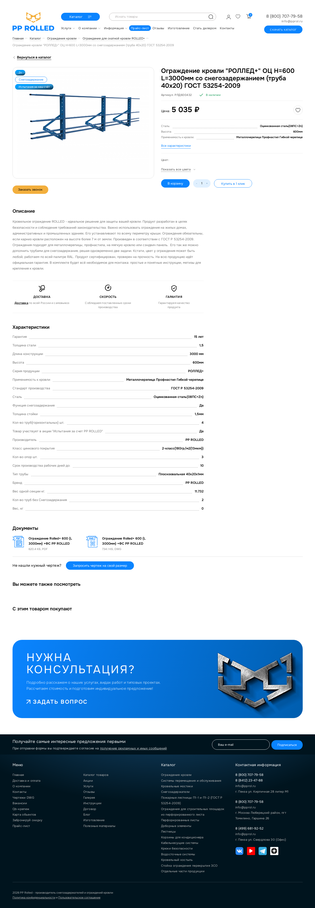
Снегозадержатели (175, 792)
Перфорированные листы (180, 820)
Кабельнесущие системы (179, 843)
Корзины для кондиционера (182, 837)
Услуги (88, 786)
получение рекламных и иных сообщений (133, 748)
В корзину (176, 183)
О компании (22, 786)
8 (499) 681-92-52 (249, 828)
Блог (87, 815)
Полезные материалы (99, 826)
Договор (89, 809)
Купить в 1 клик (234, 184)
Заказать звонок (32, 190)
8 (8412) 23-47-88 (249, 780)
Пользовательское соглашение (79, 897)
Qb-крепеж (21, 809)
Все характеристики (176, 146)
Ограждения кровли (176, 775)
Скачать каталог (283, 29)
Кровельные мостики (177, 786)
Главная (18, 775)
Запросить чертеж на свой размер (100, 565)
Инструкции (92, 803)
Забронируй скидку (27, 820)
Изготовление (94, 820)
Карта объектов (24, 815)
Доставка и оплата (27, 781)
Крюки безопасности (177, 848)
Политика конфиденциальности (34, 897)
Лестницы (168, 831)
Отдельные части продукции (183, 871)
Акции (88, 781)
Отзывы (89, 792)
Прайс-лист (21, 826)
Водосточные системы (178, 854)
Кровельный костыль (177, 860)
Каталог (81, 17)
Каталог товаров (96, 775)
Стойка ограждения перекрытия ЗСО (189, 866)
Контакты (19, 792)
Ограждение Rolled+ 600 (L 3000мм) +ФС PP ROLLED (50, 541)
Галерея (89, 798)
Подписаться (285, 744)
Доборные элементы (176, 826)
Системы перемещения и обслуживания (191, 781)
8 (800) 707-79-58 (284, 16)
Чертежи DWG (23, 798)
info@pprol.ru (292, 21)
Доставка (21, 303)
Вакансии (20, 803)
